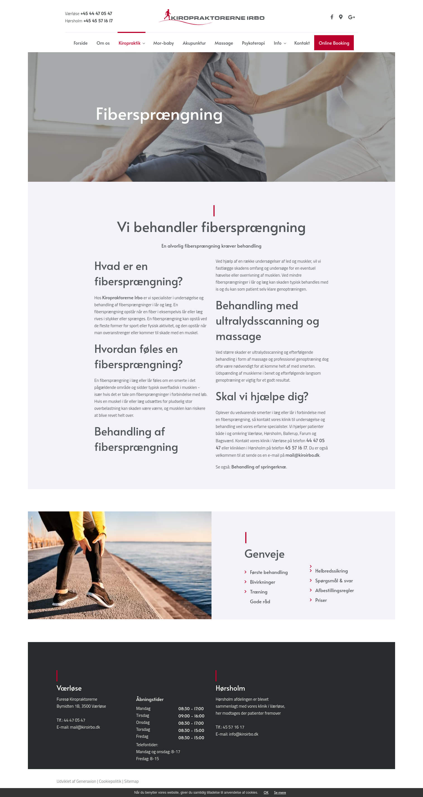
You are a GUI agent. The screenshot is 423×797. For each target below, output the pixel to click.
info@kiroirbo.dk (243, 734)
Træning (259, 591)
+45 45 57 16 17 (97, 20)
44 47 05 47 (74, 720)
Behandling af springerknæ (258, 466)
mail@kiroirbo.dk (302, 455)
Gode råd (260, 601)
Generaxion (86, 781)
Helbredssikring (331, 570)
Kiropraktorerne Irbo (122, 297)
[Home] (211, 16)
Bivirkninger (262, 581)
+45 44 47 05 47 (96, 13)
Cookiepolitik (110, 781)
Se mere (280, 792)
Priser (321, 600)
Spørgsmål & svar (334, 580)
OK (266, 792)
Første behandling (269, 572)
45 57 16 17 (296, 447)
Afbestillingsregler (334, 590)
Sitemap (131, 781)
